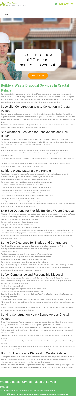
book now (38, 75)
